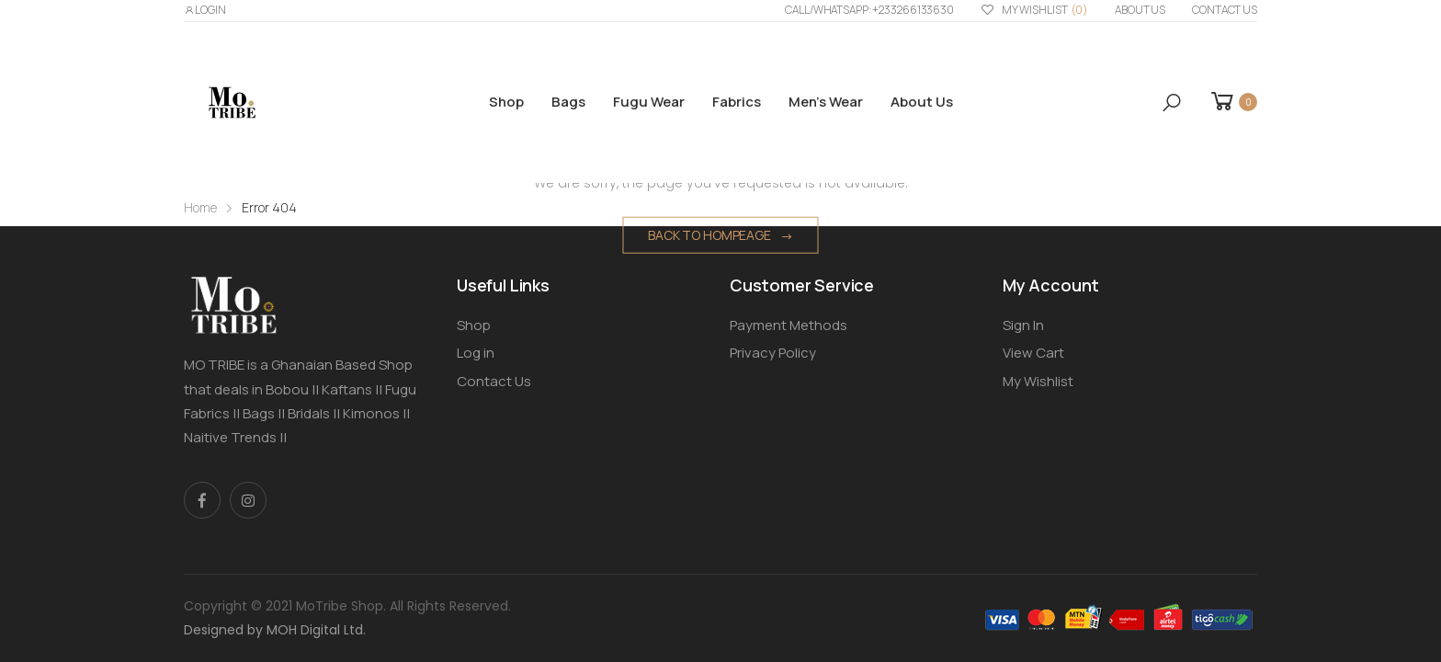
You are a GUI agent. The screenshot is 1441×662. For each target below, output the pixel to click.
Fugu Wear (649, 101)
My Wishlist (1034, 10)
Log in (475, 352)
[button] (1172, 102)
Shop (506, 101)
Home (200, 207)
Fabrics (736, 101)
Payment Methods (788, 325)
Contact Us (1224, 9)
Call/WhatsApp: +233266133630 (869, 9)
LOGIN (205, 9)
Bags (568, 101)
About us (1140, 9)
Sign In (1023, 325)
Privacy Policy (773, 352)
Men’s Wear (826, 101)
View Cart (1033, 352)
